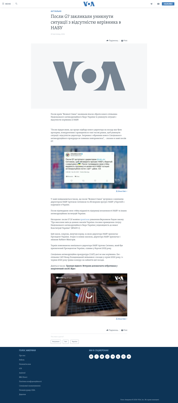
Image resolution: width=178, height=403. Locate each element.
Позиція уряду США (27, 390)
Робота (21, 360)
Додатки (22, 394)
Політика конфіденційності (30, 381)
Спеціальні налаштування (29, 386)
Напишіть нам (25, 364)
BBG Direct (23, 377)
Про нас (22, 356)
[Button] (112, 40)
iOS (20, 368)
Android (22, 373)
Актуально (56, 11)
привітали (84, 219)
